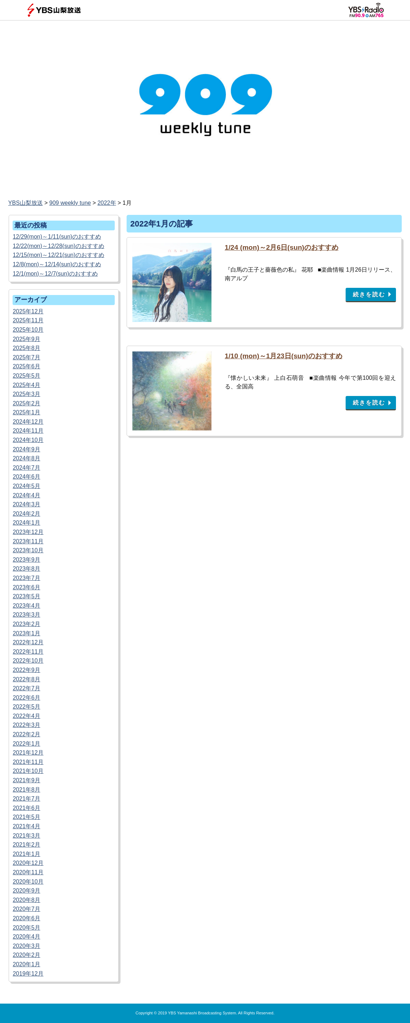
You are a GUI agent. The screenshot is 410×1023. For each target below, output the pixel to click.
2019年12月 (28, 974)
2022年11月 (28, 652)
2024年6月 (26, 477)
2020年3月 (26, 946)
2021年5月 (26, 817)
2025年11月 (28, 320)
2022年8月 (26, 679)
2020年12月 (28, 863)
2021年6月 (26, 808)
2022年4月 (26, 716)
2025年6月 (26, 366)
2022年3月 (26, 725)
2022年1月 (26, 744)
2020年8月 (26, 900)
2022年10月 (28, 661)
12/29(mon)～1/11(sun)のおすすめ (57, 237)
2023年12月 (28, 532)
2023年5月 (26, 596)
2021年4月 (26, 826)
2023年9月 (26, 560)
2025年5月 (26, 376)
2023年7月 (26, 578)
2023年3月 (26, 615)
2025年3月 (26, 394)
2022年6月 (26, 698)
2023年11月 (28, 541)
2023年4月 (26, 606)
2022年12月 (28, 642)
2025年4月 (26, 385)
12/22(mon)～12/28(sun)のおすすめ (58, 246)
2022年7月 (26, 688)
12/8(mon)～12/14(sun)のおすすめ (57, 264)
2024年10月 (28, 440)
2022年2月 (26, 734)
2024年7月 (26, 468)
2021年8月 (26, 790)
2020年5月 (26, 928)
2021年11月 (28, 762)
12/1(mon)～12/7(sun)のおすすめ (55, 274)
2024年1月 (26, 523)
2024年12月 (28, 422)
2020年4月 (26, 937)
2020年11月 (28, 872)
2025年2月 (26, 403)
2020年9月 (26, 891)
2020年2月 (26, 955)
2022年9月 (26, 670)
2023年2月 (26, 624)
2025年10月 (28, 330)
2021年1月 (26, 854)
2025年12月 (28, 311)
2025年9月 (26, 339)
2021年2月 (26, 845)
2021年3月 (26, 836)
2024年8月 (26, 458)
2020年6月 (26, 918)
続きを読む (369, 294)
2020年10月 (28, 882)
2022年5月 (26, 707)
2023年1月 (26, 633)
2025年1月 (26, 412)
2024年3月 (26, 504)
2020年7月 (26, 909)
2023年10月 (28, 550)
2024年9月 (26, 449)
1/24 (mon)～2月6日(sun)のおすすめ (281, 247)
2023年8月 (26, 569)
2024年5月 (26, 486)
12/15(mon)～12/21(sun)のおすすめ (58, 255)
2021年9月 (26, 780)
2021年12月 (28, 753)
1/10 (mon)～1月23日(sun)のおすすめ (283, 356)
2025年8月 (26, 348)
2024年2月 (26, 514)
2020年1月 (26, 964)
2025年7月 (26, 357)
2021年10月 (28, 771)
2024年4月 (26, 495)
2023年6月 (26, 587)
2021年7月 (26, 799)
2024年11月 (28, 431)
